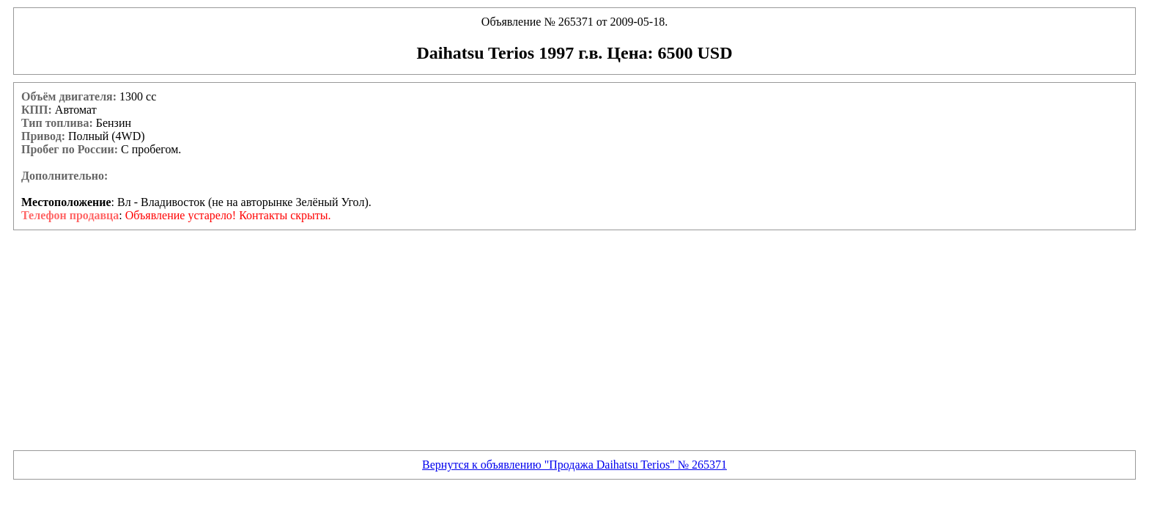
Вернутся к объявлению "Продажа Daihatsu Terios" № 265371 (574, 464)
